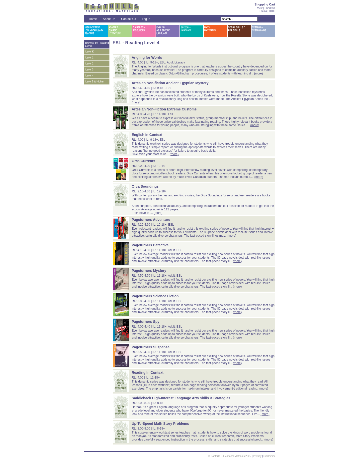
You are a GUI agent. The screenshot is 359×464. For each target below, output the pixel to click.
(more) (258, 73)
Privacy (257, 456)
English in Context (147, 135)
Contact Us (128, 19)
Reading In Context (148, 373)
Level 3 (89, 69)
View (260, 8)
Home (93, 19)
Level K (90, 51)
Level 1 (89, 57)
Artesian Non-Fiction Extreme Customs (164, 109)
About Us (109, 19)
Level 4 (89, 75)
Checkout (270, 8)
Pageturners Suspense (151, 347)
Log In (146, 19)
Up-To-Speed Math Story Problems (160, 424)
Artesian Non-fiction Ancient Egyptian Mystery (170, 83)
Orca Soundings (145, 186)
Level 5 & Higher (95, 81)
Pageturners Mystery (149, 271)
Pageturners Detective (150, 245)
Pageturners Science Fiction (155, 296)
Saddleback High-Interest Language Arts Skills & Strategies (181, 398)
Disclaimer (269, 456)
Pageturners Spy (145, 322)
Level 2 (89, 63)
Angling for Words (147, 57)
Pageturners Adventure (151, 220)
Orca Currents (143, 161)
